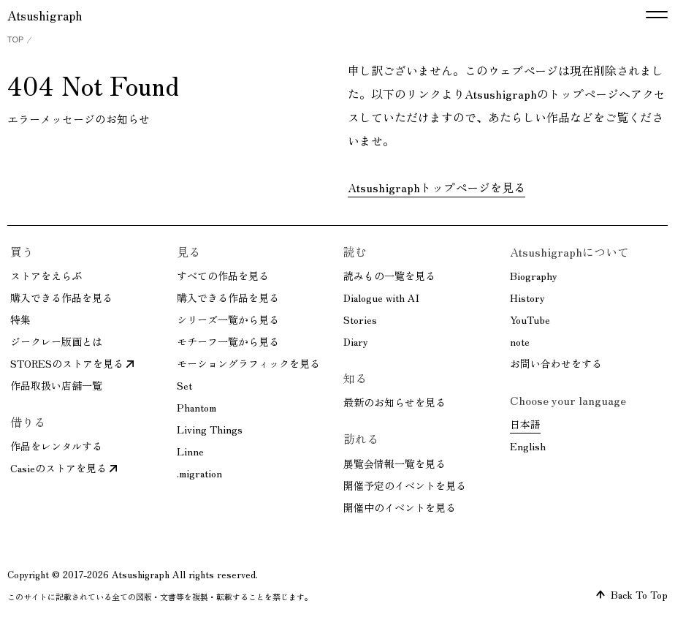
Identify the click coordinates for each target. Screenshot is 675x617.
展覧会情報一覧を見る (394, 463)
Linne (190, 451)
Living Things (210, 429)
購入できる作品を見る (61, 297)
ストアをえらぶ (46, 275)
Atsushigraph (44, 15)
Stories (360, 319)
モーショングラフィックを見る (248, 363)
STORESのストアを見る (72, 363)
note (520, 341)
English (528, 446)
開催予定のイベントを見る (404, 485)
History (527, 297)
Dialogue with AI (381, 297)
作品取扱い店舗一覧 (56, 385)
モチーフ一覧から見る (228, 341)
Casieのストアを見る (63, 468)
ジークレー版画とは (56, 341)
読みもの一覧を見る (389, 275)
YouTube (530, 319)
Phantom (196, 407)
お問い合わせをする (556, 363)
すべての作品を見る (223, 275)
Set (184, 385)
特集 (20, 319)
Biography (533, 275)
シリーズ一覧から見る (228, 319)
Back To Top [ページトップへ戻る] (632, 594)
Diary (355, 341)
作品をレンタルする (56, 446)
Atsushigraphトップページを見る (436, 187)
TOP (15, 39)
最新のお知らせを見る (394, 402)
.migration (199, 473)
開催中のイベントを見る (399, 507)
